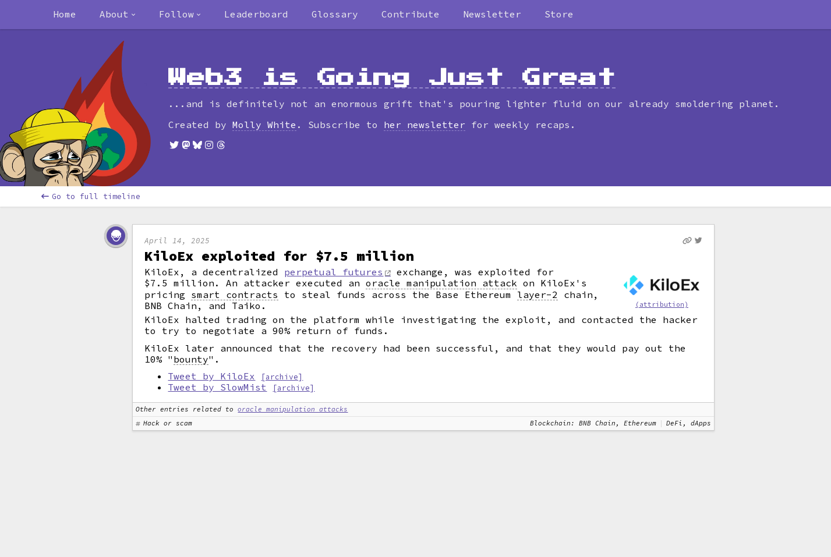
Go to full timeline (90, 196)
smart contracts (234, 294)
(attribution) (661, 304)
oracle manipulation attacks (293, 409)
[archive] (282, 376)
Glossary (335, 14)
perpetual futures (333, 272)
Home (64, 14)
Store (559, 14)
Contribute (410, 14)
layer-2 (537, 294)
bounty (191, 359)
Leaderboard (256, 14)
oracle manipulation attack (441, 283)
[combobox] (117, 14)
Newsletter (492, 14)
